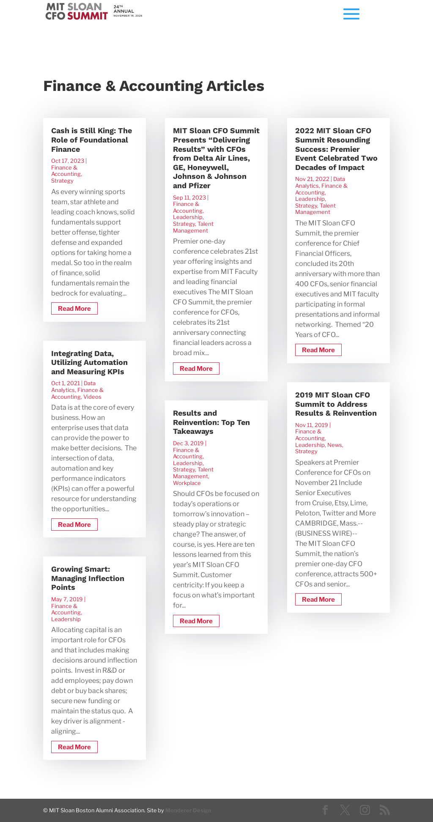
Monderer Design (188, 810)
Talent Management (193, 227)
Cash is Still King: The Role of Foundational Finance (91, 139)
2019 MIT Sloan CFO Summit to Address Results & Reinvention (336, 403)
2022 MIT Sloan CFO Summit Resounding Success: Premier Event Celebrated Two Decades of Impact (336, 148)
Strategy (62, 180)
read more (74, 308)
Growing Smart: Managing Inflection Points (87, 578)
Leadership (66, 619)
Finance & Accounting (66, 171)
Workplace (187, 483)
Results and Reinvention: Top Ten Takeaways (211, 422)
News (334, 444)
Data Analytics (73, 386)
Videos (92, 396)
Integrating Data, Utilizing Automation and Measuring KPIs (89, 362)
